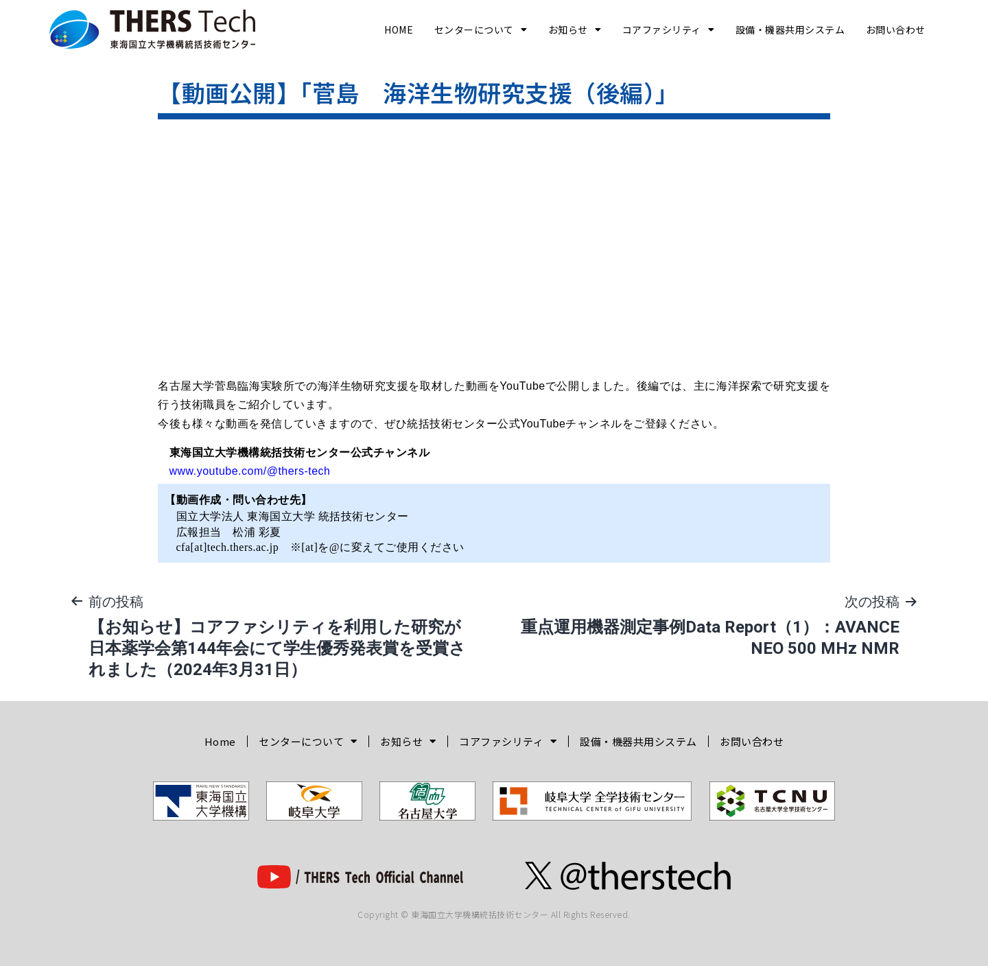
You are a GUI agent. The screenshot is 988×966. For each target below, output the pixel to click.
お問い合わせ (896, 29)
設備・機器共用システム (790, 29)
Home (398, 29)
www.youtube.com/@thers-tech (250, 471)
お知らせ (575, 29)
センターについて (481, 29)
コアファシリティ (668, 29)
